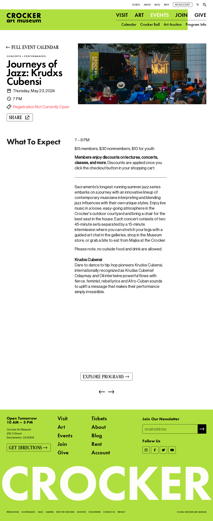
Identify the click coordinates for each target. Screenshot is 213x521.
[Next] (109, 393)
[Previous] (102, 393)
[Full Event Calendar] (39, 47)
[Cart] (197, 4)
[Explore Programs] (106, 377)
